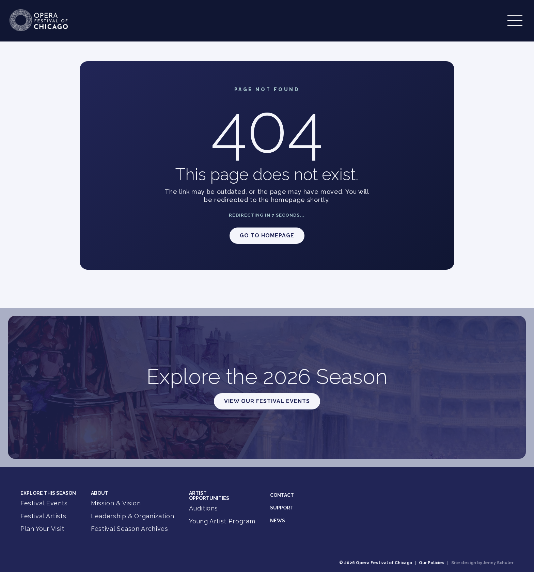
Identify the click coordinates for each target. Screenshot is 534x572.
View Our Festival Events (267, 401)
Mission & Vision (116, 503)
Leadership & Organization (132, 516)
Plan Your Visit (42, 528)
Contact (282, 495)
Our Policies (431, 562)
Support (282, 507)
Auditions (203, 508)
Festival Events (44, 503)
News (277, 520)
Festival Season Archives (129, 528)
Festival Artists (43, 516)
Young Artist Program (222, 521)
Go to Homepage (267, 235)
